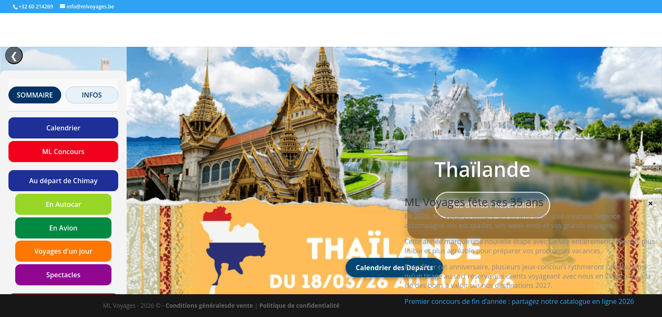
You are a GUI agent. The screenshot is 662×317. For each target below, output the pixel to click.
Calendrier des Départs (394, 267)
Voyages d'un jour (63, 251)
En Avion (63, 228)
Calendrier (63, 128)
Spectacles (63, 274)
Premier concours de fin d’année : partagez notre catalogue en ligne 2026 (519, 301)
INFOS (92, 95)
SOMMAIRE (35, 95)
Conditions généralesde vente (209, 305)
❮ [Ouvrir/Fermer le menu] (14, 55)
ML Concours (63, 151)
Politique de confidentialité (299, 305)
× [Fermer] (650, 203)
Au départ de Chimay (63, 180)
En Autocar (63, 204)
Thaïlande (482, 178)
